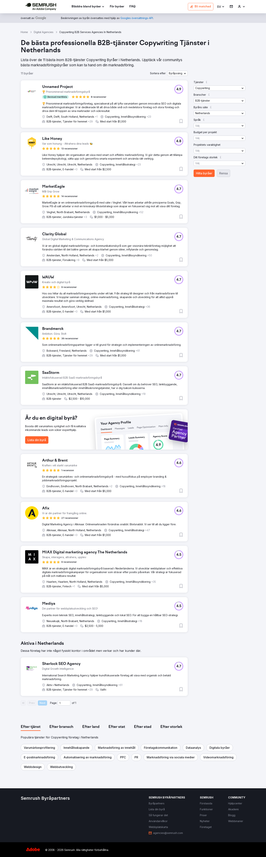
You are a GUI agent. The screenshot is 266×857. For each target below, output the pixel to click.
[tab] (30, 727)
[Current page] (64, 703)
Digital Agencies (43, 32)
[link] (117, 6)
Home (24, 32)
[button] (221, 7)
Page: (53, 702)
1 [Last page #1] (75, 702)
